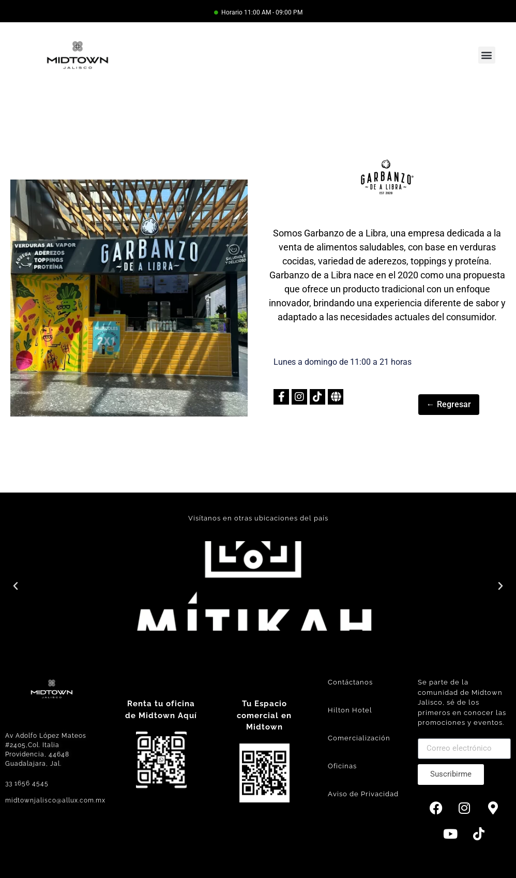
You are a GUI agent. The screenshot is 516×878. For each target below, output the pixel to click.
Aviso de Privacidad (363, 794)
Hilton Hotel (350, 710)
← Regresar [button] (449, 404)
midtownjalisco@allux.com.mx (55, 800)
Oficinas (342, 766)
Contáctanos (350, 682)
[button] (486, 55)
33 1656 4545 (27, 783)
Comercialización (359, 738)
